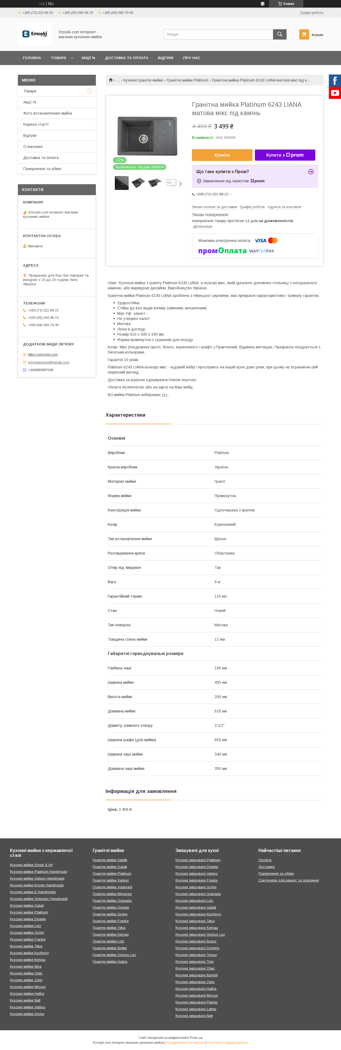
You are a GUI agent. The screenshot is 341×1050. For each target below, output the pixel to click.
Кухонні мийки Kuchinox (29, 953)
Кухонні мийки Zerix (26, 980)
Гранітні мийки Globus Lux (114, 955)
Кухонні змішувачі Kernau (197, 928)
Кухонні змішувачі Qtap (195, 968)
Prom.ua (196, 1038)
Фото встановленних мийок (47, 113)
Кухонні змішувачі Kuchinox (198, 914)
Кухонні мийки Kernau (28, 960)
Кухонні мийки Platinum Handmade (38, 872)
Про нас (191, 58)
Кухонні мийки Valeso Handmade (37, 878)
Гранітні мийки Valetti (110, 860)
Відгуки (165, 58)
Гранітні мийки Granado (112, 901)
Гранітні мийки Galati (110, 867)
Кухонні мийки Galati (27, 905)
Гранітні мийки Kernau (111, 934)
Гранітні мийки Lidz (108, 941)
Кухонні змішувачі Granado (198, 894)
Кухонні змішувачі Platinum (198, 860)
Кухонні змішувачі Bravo (196, 941)
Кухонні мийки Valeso (28, 1007)
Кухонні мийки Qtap (26, 973)
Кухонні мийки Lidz (25, 926)
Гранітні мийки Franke (111, 921)
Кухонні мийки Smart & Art (31, 865)
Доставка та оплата (126, 58)
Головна (32, 58)
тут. (165, 395)
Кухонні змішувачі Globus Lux (200, 934)
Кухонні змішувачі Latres (196, 1009)
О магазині (33, 146)
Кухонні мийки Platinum (29, 912)
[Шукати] (280, 34)
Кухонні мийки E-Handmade (33, 892)
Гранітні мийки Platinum (187, 80)
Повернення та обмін (42, 169)
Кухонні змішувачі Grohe (196, 887)
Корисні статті (35, 124)
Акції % (88, 58)
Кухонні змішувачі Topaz (196, 955)
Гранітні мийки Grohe (110, 914)
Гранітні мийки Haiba (110, 962)
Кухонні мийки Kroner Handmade (37, 885)
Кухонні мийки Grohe (27, 933)
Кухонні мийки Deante (28, 919)
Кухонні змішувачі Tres (195, 962)
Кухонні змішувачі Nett (194, 1016)
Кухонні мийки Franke (28, 939)
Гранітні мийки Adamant (112, 887)
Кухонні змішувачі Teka (195, 921)
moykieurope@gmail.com (48, 362)
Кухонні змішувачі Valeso (197, 873)
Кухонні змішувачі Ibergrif (196, 975)
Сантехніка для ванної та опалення (288, 880)
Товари (58, 58)
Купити (222, 155)
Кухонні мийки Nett (25, 1000)
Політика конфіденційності (227, 1043)
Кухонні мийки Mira (25, 966)
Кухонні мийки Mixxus (28, 987)
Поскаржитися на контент (185, 1043)
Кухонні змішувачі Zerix (195, 982)
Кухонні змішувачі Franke (197, 880)
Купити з (285, 155)
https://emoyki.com (43, 354)
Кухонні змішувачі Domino (197, 948)
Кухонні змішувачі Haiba (196, 989)
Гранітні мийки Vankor (111, 880)
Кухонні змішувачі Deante (197, 867)
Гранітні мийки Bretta (110, 948)
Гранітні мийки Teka (109, 928)
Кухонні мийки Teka (26, 946)
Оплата (264, 860)
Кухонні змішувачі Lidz (194, 901)
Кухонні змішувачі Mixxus (197, 995)
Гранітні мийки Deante (111, 907)
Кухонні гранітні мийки (143, 80)
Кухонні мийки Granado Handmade (39, 899)
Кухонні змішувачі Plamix (197, 1002)
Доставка (266, 867)
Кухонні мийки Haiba (27, 993)
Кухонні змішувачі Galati (196, 907)
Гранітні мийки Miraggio (112, 894)
